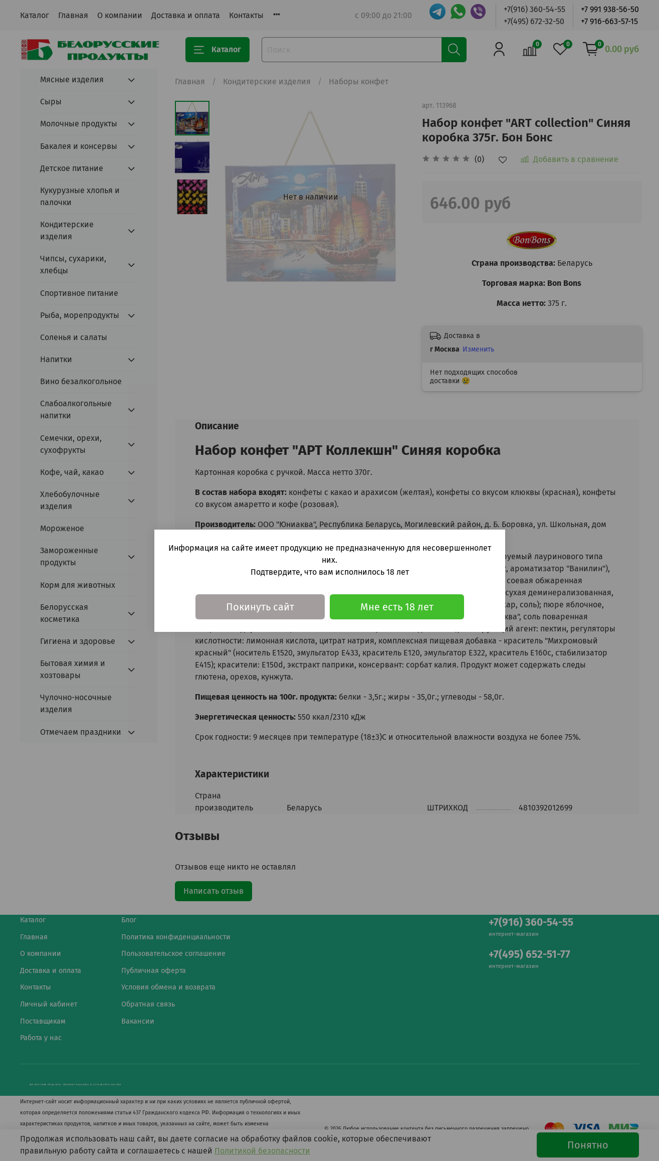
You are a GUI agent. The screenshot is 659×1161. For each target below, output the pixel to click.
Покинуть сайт (260, 607)
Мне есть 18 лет (396, 607)
